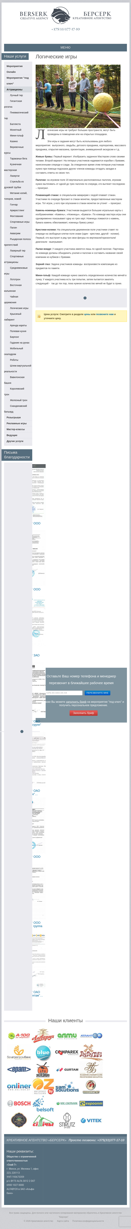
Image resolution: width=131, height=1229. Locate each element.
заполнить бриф (76, 701)
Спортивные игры (20, 221)
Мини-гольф (16, 135)
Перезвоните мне (97, 693)
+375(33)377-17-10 (65, 29)
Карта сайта (63, 1221)
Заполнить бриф (83, 713)
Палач (13, 227)
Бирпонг (14, 337)
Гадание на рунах (19, 342)
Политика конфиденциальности (88, 1221)
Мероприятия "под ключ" (18, 80)
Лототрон (15, 279)
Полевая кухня (18, 331)
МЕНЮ (65, 47)
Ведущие (12, 435)
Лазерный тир (17, 250)
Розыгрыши (14, 417)
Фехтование (16, 216)
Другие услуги (15, 441)
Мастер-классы (16, 429)
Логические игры (19, 308)
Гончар (14, 204)
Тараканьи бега (18, 158)
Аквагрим (15, 233)
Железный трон (18, 400)
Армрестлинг (17, 210)
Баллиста (15, 124)
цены (87, 314)
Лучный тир (16, 95)
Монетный (15, 129)
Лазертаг (15, 175)
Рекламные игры (17, 423)
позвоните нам (105, 314)
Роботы (14, 360)
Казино (14, 141)
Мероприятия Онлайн (15, 69)
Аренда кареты (18, 325)
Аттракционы (14, 89)
